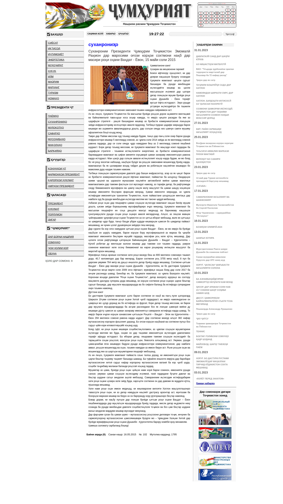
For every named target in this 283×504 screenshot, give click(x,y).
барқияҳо (55, 150)
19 (211, 19)
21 (222, 19)
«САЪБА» (201, 186)
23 (233, 19)
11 (206, 16)
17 (201, 19)
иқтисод (54, 48)
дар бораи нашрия (61, 236)
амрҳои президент (61, 186)
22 (228, 19)
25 (206, 22)
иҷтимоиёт (56, 54)
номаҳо (53, 98)
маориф (53, 81)
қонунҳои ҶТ (57, 168)
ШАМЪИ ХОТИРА (205, 238)
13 (217, 16)
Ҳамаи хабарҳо (205, 383)
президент (55, 203)
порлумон (55, 214)
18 (206, 19)
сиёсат (53, 42)
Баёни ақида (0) (96, 434)
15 (228, 16)
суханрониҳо (57, 121)
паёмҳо (53, 116)
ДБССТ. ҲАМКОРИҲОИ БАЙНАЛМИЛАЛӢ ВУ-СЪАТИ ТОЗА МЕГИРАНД (214, 301)
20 (217, 19)
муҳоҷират (55, 65)
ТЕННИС (200, 331)
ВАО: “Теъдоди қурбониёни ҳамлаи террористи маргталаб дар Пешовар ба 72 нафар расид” (215, 72)
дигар (52, 219)
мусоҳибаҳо (56, 139)
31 (201, 26)
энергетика (56, 59)
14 (222, 16)
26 (211, 22)
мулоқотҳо (56, 127)
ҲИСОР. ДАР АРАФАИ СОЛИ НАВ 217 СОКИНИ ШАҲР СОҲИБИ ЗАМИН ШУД (213, 290)
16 (233, 16)
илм (50, 76)
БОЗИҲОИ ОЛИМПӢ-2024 (209, 227)
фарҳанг (53, 87)
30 (233, 22)
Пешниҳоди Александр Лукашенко (214, 309)
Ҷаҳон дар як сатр (205, 80)
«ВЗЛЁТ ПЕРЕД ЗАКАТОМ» (210, 378)
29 (228, 22)
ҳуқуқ (52, 71)
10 (201, 16)
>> (224, 4)
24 (201, 22)
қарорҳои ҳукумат (61, 180)
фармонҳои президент (64, 174)
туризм (53, 92)
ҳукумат (53, 209)
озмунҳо (54, 242)
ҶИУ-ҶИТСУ (202, 318)
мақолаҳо (55, 145)
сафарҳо (54, 133)
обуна (52, 253)
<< (210, 4)
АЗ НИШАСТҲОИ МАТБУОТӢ (211, 64)
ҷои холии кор (58, 248)
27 (217, 22)
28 (222, 22)
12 (211, 16)
